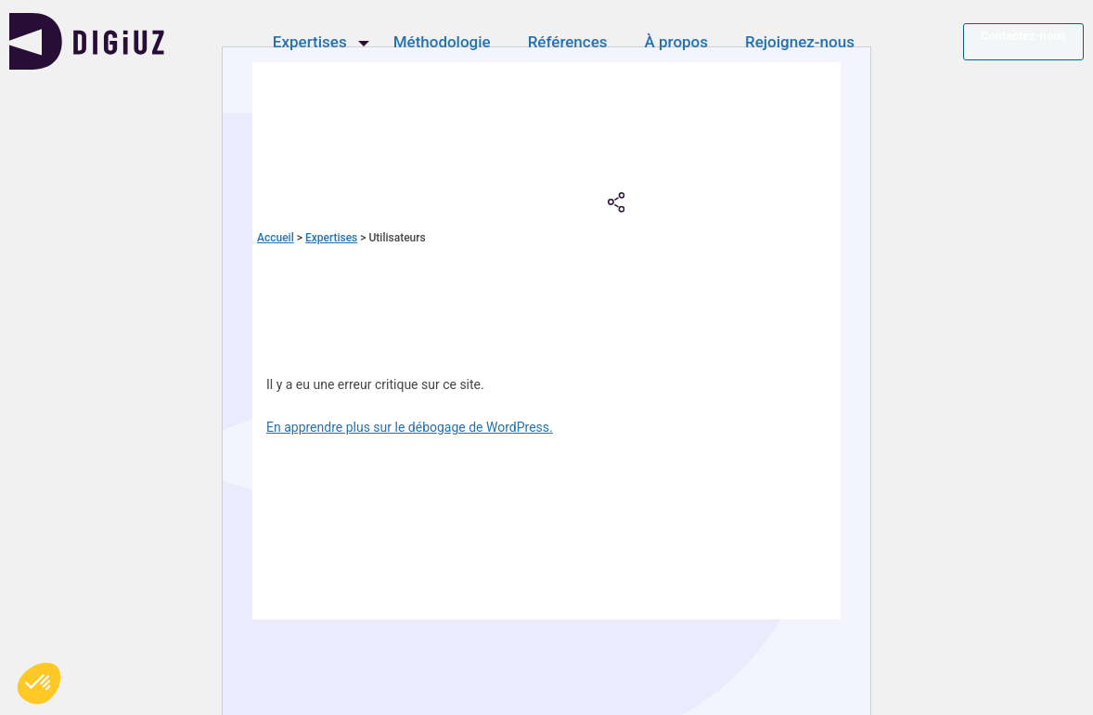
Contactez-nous (1024, 39)
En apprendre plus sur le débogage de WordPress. (409, 427)
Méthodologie (446, 44)
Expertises (314, 44)
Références (572, 44)
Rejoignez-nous (805, 44)
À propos (681, 44)
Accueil (275, 237)
